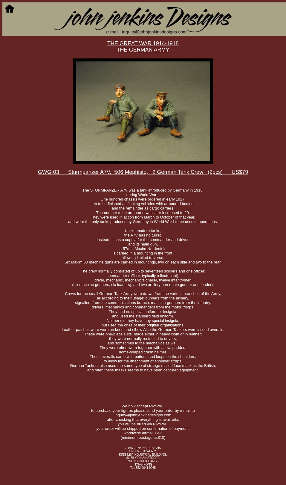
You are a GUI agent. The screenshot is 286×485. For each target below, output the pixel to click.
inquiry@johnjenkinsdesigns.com (143, 415)
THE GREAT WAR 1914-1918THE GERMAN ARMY (143, 46)
